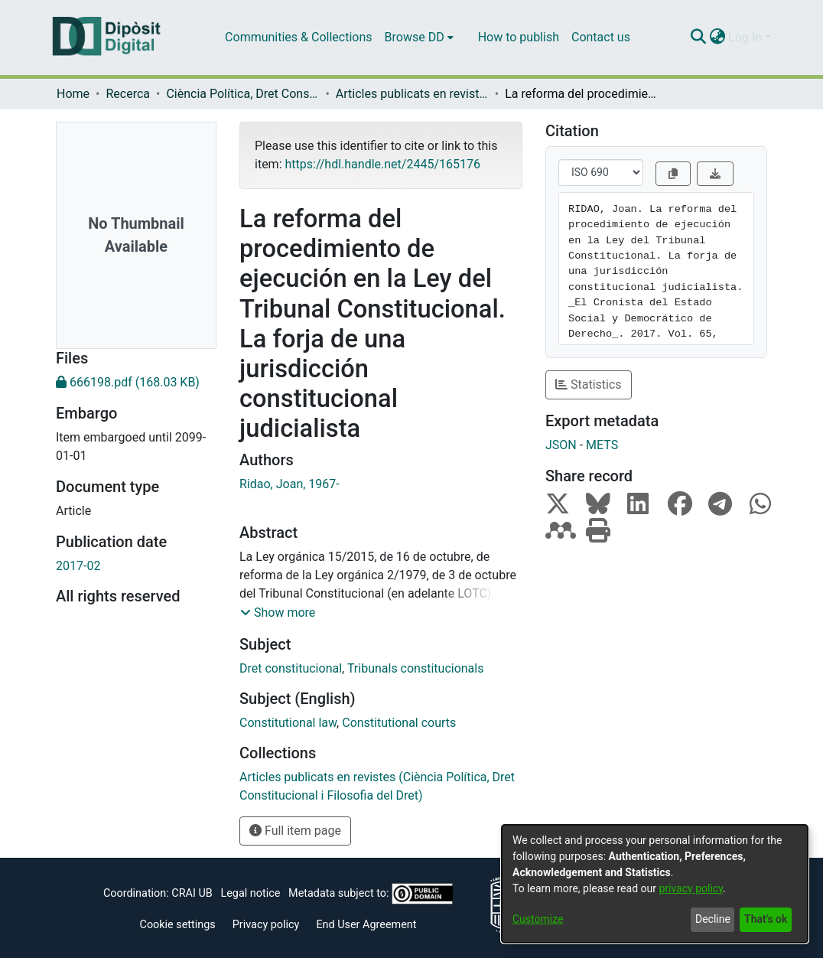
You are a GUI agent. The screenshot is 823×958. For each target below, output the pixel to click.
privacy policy (691, 888)
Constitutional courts (399, 722)
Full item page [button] (295, 830)
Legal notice (250, 893)
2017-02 (78, 566)
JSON (561, 445)
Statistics (588, 384)
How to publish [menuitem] (518, 37)
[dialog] (655, 884)
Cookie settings (178, 924)
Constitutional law (288, 722)
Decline (712, 919)
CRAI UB (191, 893)
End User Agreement (366, 924)
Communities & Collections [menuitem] (298, 37)
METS (602, 445)
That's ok (765, 919)
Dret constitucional (290, 668)
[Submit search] (698, 37)
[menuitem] (419, 37)
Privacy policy (266, 924)
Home (73, 93)
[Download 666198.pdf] (136, 382)
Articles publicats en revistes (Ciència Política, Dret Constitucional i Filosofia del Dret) (412, 93)
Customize (537, 919)
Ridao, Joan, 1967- (289, 484)
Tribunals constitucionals (415, 668)
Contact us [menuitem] (600, 37)
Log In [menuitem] (745, 37)
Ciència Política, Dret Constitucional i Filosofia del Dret (242, 93)
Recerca (128, 93)
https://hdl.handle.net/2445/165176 (382, 164)
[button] (277, 613)
